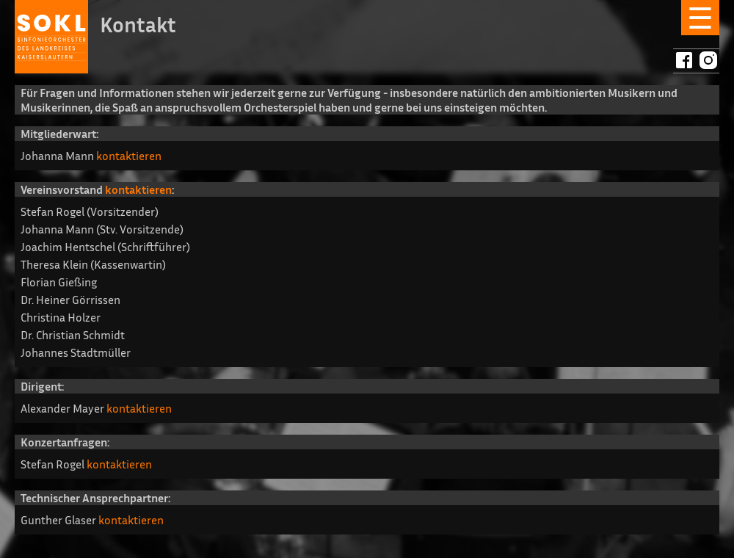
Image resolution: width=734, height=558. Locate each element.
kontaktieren (128, 155)
